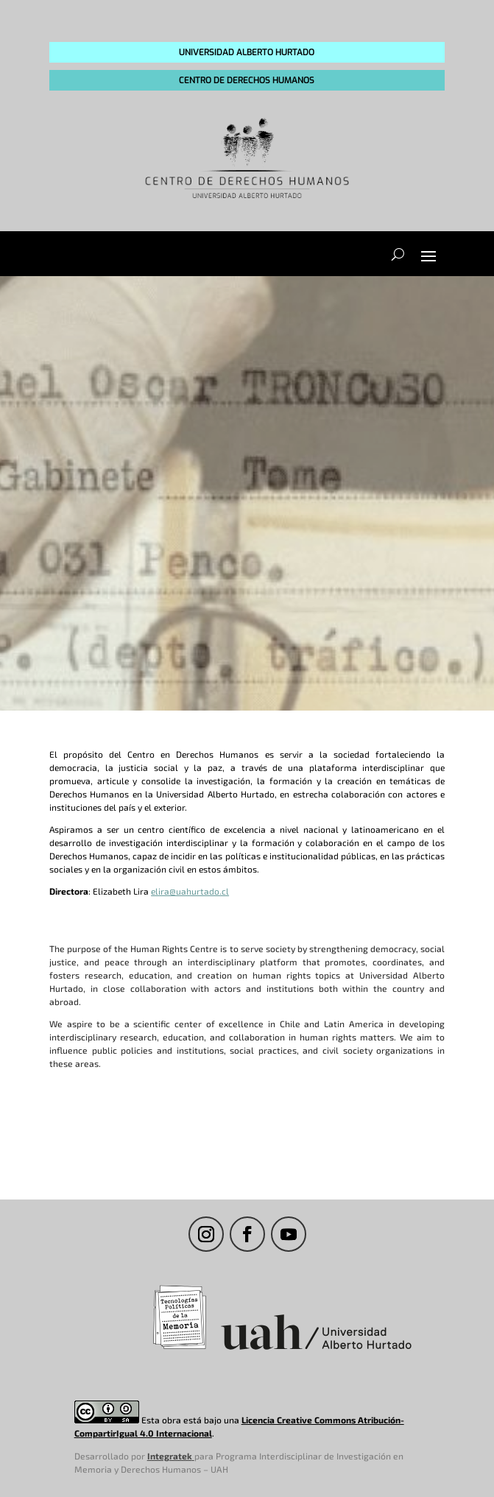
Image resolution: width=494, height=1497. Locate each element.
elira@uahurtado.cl (190, 891)
